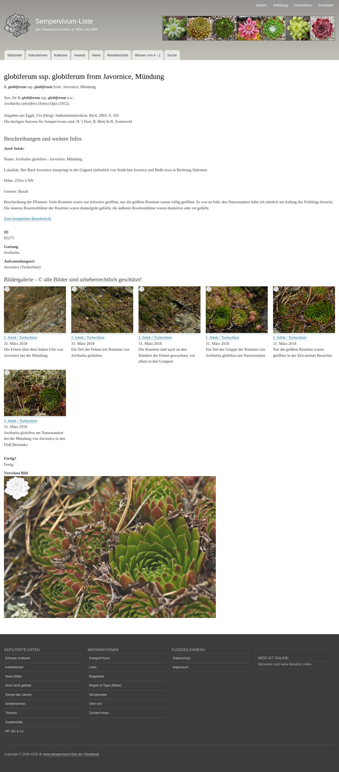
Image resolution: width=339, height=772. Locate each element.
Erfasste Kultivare (17, 658)
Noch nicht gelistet (18, 685)
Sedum (261, 5)
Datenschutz (182, 658)
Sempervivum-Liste (64, 21)
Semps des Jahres (18, 695)
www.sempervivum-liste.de (62, 754)
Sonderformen (15, 704)
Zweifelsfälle (14, 722)
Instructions (302, 5)
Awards (79, 55)
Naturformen (37, 55)
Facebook (92, 754)
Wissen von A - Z (148, 55)
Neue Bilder (13, 676)
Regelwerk (96, 676)
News (96, 55)
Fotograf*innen (99, 658)
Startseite (14, 55)
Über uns (95, 704)
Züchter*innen (99, 713)
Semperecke (98, 695)
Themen (11, 713)
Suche (172, 55)
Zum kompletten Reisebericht (27, 218)
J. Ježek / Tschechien (20, 337)
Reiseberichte (117, 55)
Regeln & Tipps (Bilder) (105, 685)
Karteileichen (14, 667)
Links (92, 667)
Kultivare (61, 55)
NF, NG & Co (14, 731)
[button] (35, 331)
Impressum (181, 667)
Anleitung (280, 5)
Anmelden (326, 5)
